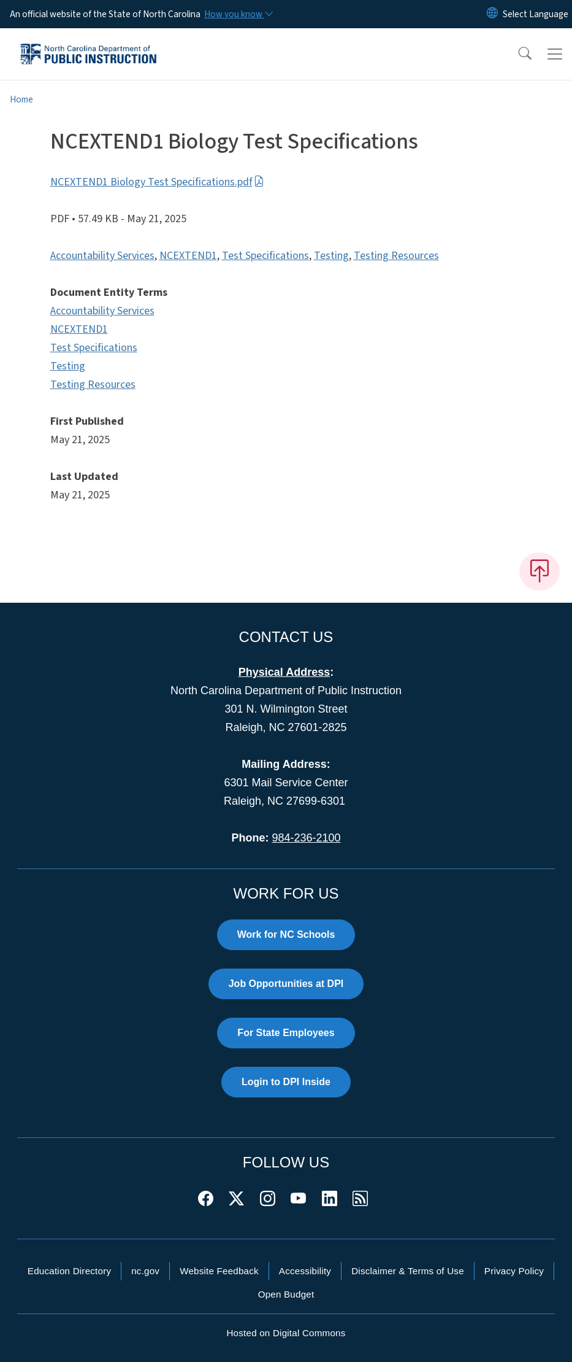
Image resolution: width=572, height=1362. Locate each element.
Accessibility (305, 1271)
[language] (535, 14)
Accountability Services (102, 255)
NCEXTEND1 (188, 255)
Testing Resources (396, 255)
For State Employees (285, 1032)
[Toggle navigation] (555, 54)
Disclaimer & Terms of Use (407, 1271)
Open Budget (286, 1294)
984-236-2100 (306, 838)
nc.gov (145, 1271)
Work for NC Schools (286, 934)
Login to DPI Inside (286, 1082)
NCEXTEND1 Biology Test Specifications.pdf (157, 182)
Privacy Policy (514, 1271)
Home (21, 99)
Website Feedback (219, 1271)
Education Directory (69, 1271)
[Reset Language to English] (492, 14)
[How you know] (237, 14)
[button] (517, 54)
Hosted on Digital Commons (285, 1333)
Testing (331, 255)
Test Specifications (265, 255)
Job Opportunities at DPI (286, 983)
